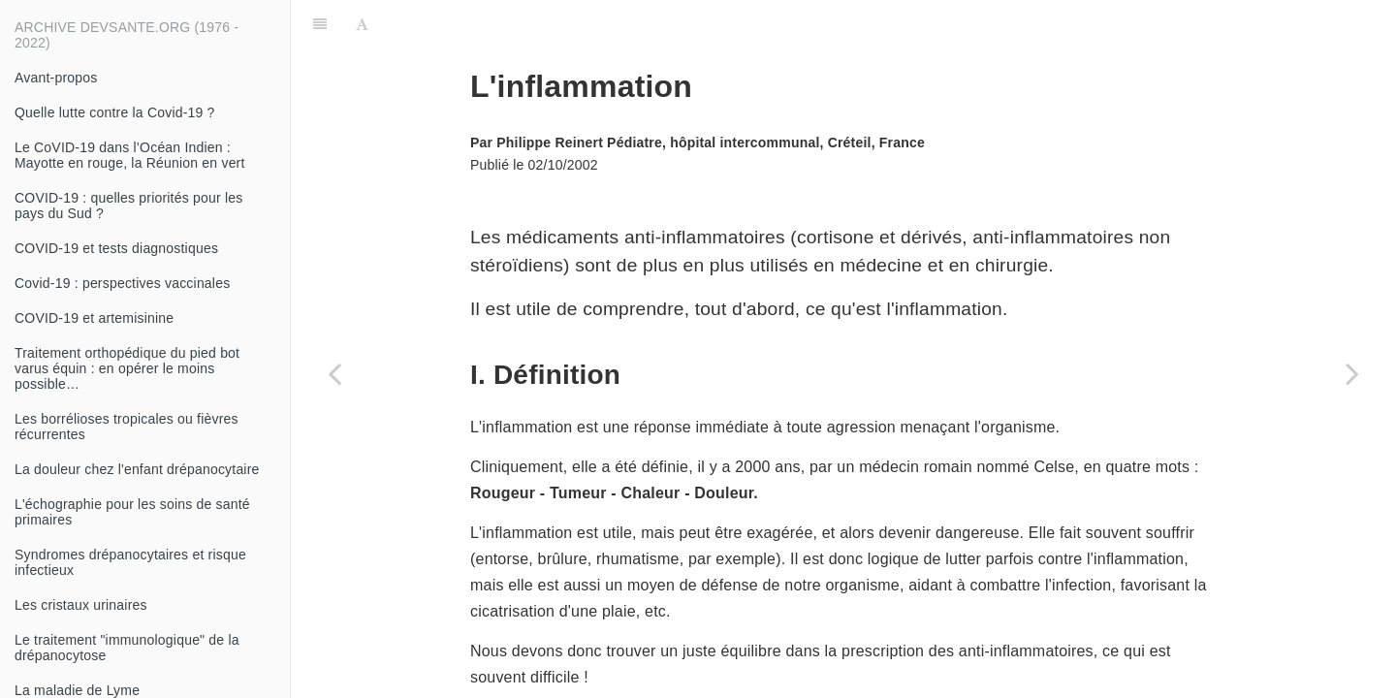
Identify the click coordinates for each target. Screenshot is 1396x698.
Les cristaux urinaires (81, 605)
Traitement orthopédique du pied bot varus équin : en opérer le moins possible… (127, 368)
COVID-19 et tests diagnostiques (116, 248)
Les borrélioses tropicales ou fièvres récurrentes (126, 426)
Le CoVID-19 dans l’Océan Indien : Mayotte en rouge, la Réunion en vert (130, 155)
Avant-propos (56, 77)
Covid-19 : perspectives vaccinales (122, 283)
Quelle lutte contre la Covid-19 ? (115, 112)
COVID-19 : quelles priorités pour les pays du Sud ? (128, 205)
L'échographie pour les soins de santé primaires (132, 511)
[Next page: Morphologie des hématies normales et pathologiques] (1352, 373)
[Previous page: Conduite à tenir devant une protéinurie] (334, 373)
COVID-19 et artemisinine (94, 318)
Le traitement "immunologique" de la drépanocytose (127, 647)
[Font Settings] (362, 24)
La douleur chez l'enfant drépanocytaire (137, 469)
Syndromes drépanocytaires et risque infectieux (130, 562)
